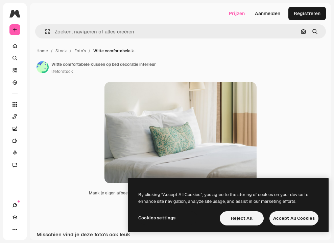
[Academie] (14, 217)
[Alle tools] (14, 104)
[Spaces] (14, 116)
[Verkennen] (14, 82)
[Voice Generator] (14, 152)
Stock (61, 51)
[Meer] (14, 229)
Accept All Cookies (294, 218)
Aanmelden (267, 13)
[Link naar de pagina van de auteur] (43, 67)
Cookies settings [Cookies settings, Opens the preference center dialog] (156, 218)
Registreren (307, 13)
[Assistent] (14, 165)
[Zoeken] (14, 58)
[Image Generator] (14, 128)
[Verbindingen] (14, 205)
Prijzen (237, 13)
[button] (44, 31)
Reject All (242, 218)
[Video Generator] (14, 140)
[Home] (14, 45)
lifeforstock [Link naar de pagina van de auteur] (62, 71)
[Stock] (14, 70)
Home (42, 51)
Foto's (80, 51)
